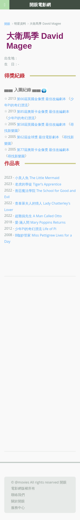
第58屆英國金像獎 (31, 124)
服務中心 (18, 507)
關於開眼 (18, 501)
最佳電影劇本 (49, 137)
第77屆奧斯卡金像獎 (32, 149)
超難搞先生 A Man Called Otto (38, 216)
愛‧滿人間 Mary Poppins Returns (40, 222)
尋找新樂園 (16, 156)
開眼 (7, 24)
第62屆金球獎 (27, 137)
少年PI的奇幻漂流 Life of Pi (35, 228)
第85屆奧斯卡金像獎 (32, 111)
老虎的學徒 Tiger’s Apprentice (38, 184)
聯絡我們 (18, 494)
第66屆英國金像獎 (31, 98)
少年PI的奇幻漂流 (21, 118)
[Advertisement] (40, 336)
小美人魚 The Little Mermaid (37, 177)
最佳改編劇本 (55, 98)
